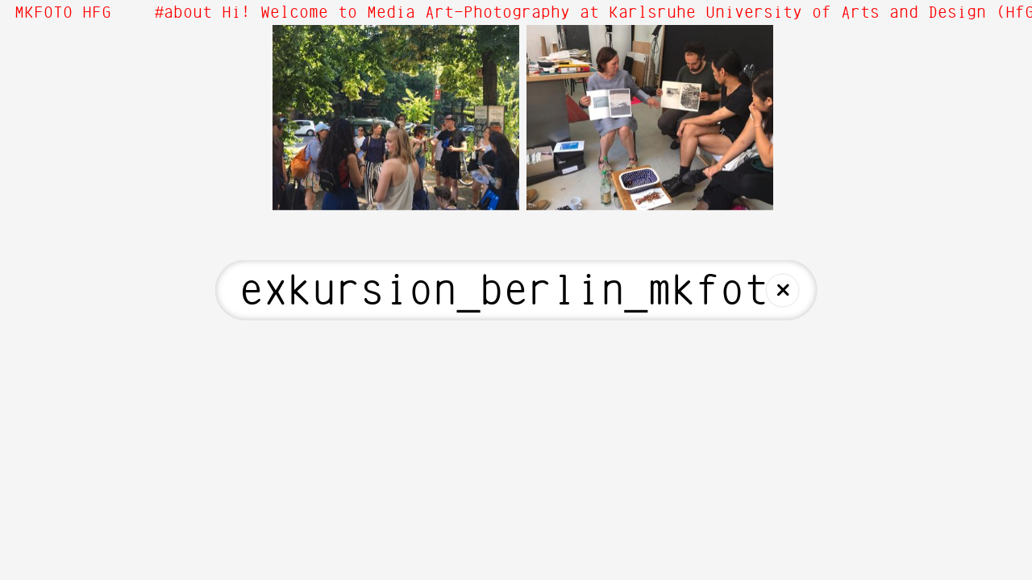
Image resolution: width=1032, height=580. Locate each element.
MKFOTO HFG (63, 13)
